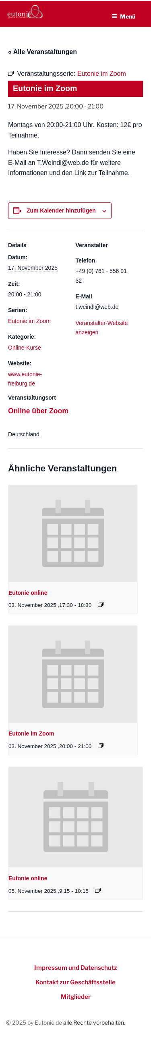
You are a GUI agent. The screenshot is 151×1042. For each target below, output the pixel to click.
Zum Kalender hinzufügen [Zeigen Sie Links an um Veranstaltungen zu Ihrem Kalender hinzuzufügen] (61, 210)
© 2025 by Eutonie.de (34, 1022)
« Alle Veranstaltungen (42, 51)
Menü (123, 16)
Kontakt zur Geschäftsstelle (75, 982)
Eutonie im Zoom (29, 321)
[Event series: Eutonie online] (100, 604)
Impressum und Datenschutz (75, 967)
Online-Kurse (24, 347)
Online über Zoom (38, 411)
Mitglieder (76, 996)
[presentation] (72, 533)
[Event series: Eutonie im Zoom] (100, 745)
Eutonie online (27, 593)
